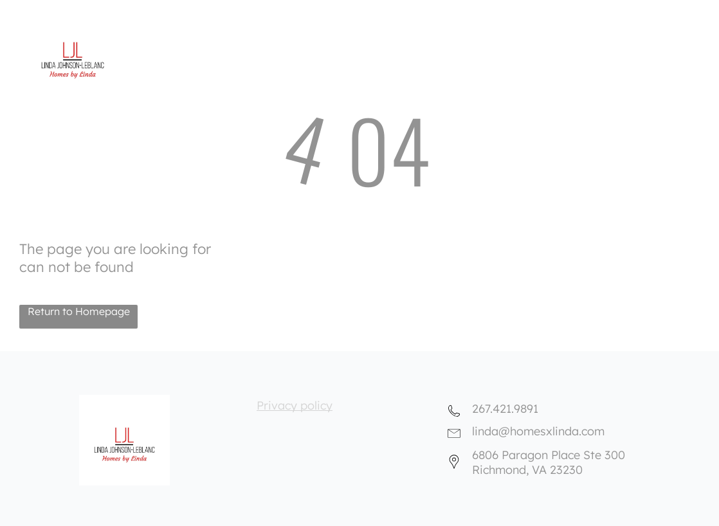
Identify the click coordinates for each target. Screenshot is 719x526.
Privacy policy (294, 405)
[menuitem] (343, 14)
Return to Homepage (79, 311)
